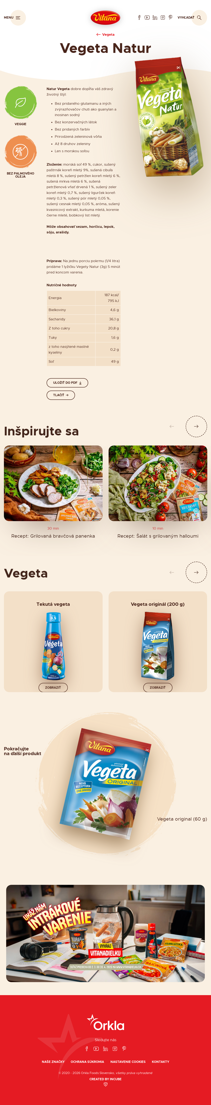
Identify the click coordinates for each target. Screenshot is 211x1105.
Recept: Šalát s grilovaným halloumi (157, 536)
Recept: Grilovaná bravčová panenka (53, 536)
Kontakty (160, 1061)
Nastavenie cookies (128, 1061)
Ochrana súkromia (87, 1061)
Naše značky (53, 1061)
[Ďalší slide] (196, 426)
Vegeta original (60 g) (182, 819)
